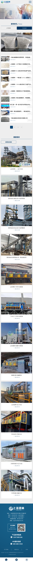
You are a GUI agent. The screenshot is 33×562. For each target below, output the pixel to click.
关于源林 (6, 549)
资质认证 (16, 549)
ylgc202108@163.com (18, 520)
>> (21, 127)
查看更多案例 (8, 142)
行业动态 (24, 28)
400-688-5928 (20, 518)
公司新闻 (8, 28)
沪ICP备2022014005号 (12, 554)
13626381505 (14, 515)
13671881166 (14, 517)
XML (27, 549)
